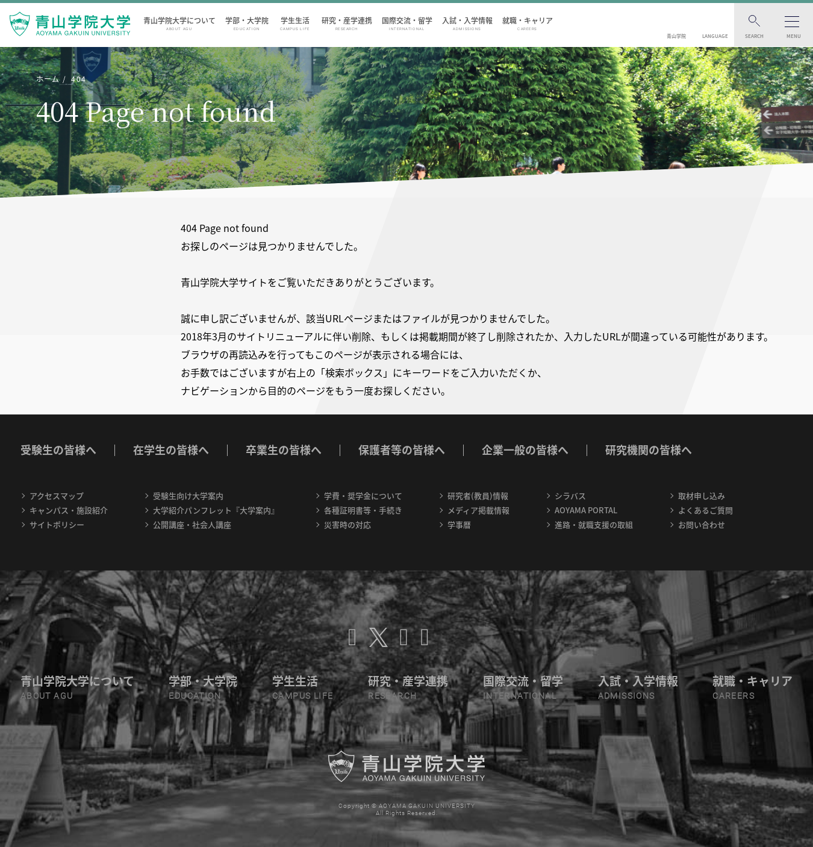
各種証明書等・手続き (363, 510)
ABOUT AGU (46, 696)
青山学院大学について (179, 23)
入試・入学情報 (467, 23)
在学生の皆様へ (171, 450)
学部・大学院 (247, 23)
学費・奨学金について (363, 495)
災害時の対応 (347, 524)
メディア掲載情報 (478, 510)
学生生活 (295, 23)
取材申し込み (701, 495)
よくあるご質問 (705, 510)
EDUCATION (195, 696)
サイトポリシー (57, 524)
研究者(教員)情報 (477, 495)
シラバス (570, 495)
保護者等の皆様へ (401, 450)
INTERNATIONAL (519, 696)
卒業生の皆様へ (284, 450)
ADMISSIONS (626, 696)
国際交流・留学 (407, 23)
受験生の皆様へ (58, 450)
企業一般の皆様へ (525, 450)
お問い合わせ (701, 524)
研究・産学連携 (347, 23)
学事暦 (459, 524)
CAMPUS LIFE (302, 696)
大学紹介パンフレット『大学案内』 (216, 510)
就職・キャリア (527, 23)
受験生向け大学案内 (188, 495)
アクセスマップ (57, 495)
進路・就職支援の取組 (594, 524)
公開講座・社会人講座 (192, 524)
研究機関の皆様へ (648, 450)
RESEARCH (392, 696)
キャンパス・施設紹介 (69, 510)
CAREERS (733, 696)
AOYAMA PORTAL (586, 510)
